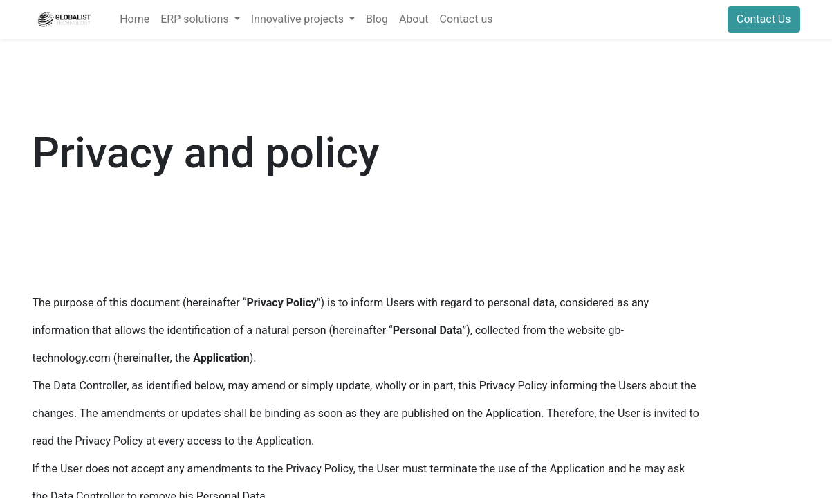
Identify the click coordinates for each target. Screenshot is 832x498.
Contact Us (764, 19)
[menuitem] (134, 19)
